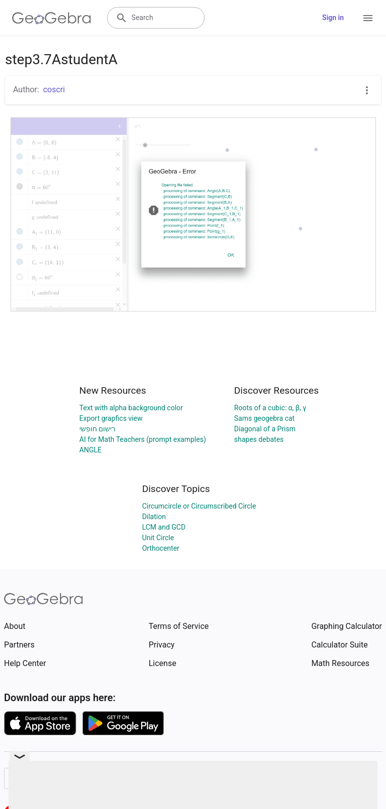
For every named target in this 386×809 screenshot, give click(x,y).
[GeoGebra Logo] (51, 18)
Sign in (333, 18)
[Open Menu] (368, 18)
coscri (54, 89)
